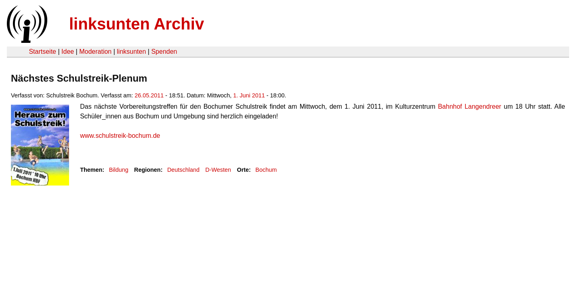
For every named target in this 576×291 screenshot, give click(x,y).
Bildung (118, 170)
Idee (67, 51)
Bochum (266, 170)
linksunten (131, 51)
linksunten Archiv (136, 24)
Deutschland (183, 170)
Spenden (164, 51)
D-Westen (218, 170)
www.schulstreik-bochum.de (120, 135)
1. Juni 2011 (249, 95)
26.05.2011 (149, 95)
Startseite (42, 51)
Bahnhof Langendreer (469, 106)
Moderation (95, 51)
